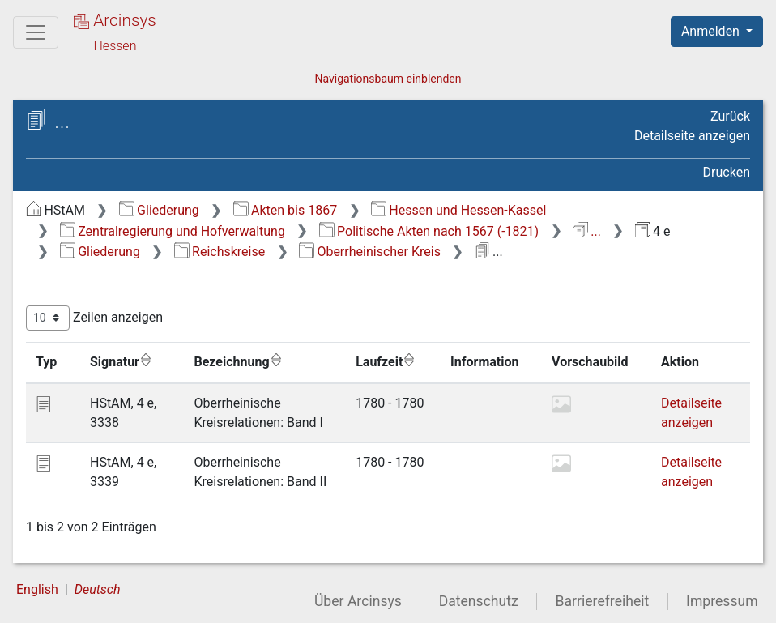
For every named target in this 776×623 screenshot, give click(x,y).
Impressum (722, 601)
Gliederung (159, 210)
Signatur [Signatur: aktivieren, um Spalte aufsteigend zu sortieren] (121, 361)
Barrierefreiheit (603, 601)
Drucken (726, 172)
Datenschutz (478, 601)
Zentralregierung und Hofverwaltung (172, 231)
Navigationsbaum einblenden (387, 78)
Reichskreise (220, 251)
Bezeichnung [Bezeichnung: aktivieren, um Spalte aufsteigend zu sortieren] (238, 361)
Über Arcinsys (358, 601)
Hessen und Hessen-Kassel (459, 210)
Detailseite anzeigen (692, 135)
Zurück (730, 116)
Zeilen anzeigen (94, 318)
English (37, 589)
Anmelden (712, 31)
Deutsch (98, 589)
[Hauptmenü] (35, 32)
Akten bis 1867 (285, 210)
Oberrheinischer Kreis (370, 251)
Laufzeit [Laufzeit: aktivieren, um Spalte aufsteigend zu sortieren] (386, 361)
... (587, 231)
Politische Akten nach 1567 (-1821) (429, 231)
